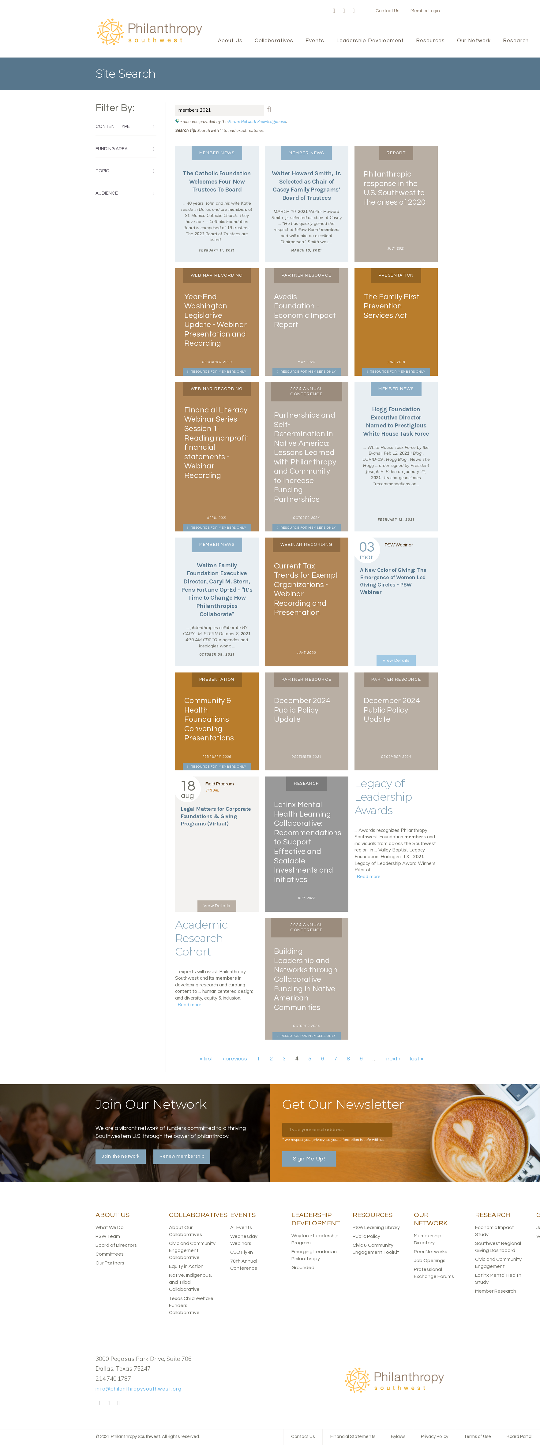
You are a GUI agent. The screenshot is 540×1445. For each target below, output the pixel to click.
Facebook (334, 11)
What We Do (110, 1227)
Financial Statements (352, 1436)
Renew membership (181, 1156)
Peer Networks (430, 1251)
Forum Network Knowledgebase (257, 121)
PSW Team (108, 1236)
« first (206, 1059)
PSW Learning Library (376, 1227)
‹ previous (235, 1059)
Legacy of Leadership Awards (383, 797)
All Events (241, 1227)
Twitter (343, 11)
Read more (369, 876)
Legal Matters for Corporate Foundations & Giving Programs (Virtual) (216, 816)
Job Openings (429, 1260)
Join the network (121, 1156)
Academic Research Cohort (201, 938)
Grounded (302, 1267)
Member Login (425, 11)
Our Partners (110, 1263)
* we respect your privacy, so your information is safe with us (333, 1139)
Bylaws (398, 1436)
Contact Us (387, 11)
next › (393, 1059)
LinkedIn (353, 11)
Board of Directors (116, 1245)
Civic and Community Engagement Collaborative (192, 1250)
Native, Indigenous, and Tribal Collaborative (190, 1282)
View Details (396, 660)
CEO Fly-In (241, 1252)
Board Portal (519, 1436)
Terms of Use (477, 1436)
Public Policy (366, 1236)
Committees (110, 1254)
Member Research (495, 1291)
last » (416, 1059)
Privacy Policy (434, 1436)
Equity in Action (186, 1266)
